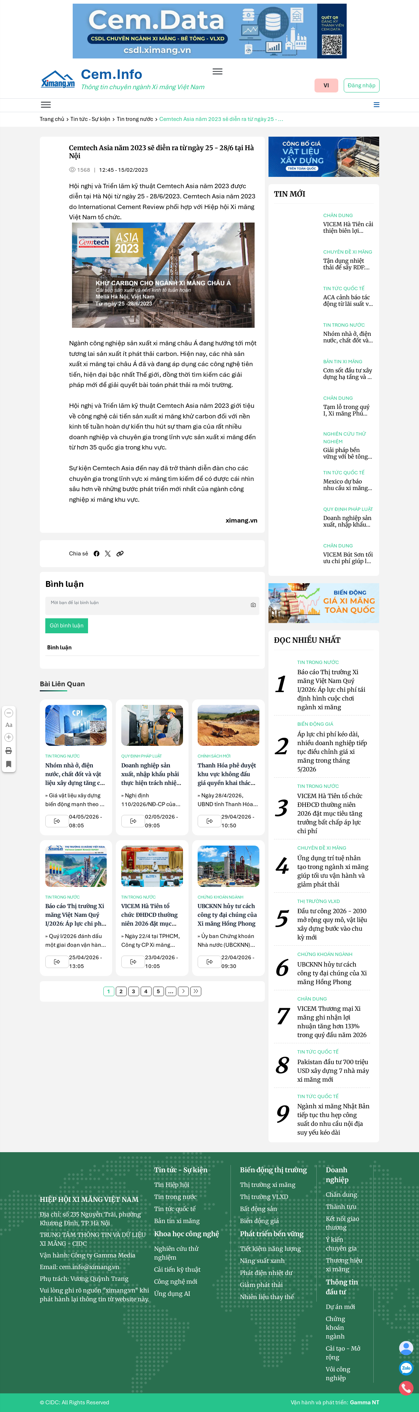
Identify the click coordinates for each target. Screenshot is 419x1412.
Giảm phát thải (261, 1284)
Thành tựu (341, 1206)
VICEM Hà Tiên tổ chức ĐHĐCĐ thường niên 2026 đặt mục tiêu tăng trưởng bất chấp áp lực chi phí (149, 924)
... (171, 991)
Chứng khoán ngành (220, 897)
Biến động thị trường (273, 1170)
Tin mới (289, 194)
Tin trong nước (135, 119)
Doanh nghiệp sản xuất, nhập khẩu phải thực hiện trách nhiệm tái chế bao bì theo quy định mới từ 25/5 (151, 783)
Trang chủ (52, 119)
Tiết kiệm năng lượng (270, 1248)
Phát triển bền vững (272, 1234)
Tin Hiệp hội (171, 1184)
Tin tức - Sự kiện (90, 119)
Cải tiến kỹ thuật (177, 1269)
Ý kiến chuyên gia (341, 1244)
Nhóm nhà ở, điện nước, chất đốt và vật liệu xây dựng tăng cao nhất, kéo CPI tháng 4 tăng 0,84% (75, 783)
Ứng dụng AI (172, 1293)
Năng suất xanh (262, 1260)
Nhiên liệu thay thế (267, 1297)
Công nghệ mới (175, 1281)
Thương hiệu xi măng (344, 1265)
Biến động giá (259, 1221)
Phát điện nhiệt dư (266, 1272)
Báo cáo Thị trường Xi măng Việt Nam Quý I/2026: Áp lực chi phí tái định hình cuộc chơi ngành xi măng (74, 924)
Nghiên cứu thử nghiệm (344, 438)
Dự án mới (340, 1306)
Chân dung (338, 215)
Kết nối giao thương (342, 1223)
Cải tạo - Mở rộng (343, 1353)
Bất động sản (258, 1208)
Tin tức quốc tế (344, 288)
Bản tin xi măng (342, 361)
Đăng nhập (362, 85)
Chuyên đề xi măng (347, 252)
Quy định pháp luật (141, 756)
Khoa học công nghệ (186, 1234)
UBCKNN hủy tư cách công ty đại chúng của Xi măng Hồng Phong (227, 915)
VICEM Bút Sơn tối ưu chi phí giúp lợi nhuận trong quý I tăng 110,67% (348, 564)
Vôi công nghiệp (338, 1374)
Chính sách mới (214, 756)
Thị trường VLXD (264, 1196)
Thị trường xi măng (268, 1184)
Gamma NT (364, 1402)
